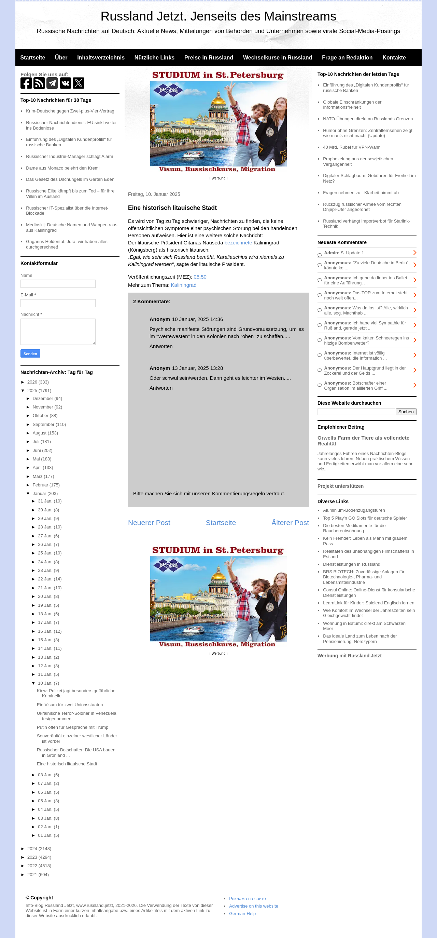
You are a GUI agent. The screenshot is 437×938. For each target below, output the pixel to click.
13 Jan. (46, 657)
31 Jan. (46, 501)
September (44, 424)
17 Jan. (46, 622)
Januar (40, 493)
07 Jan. (46, 783)
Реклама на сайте (247, 898)
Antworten (161, 346)
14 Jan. (46, 648)
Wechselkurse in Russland (277, 58)
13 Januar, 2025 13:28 (197, 368)
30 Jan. (46, 509)
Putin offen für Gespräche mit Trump (72, 727)
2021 (33, 874)
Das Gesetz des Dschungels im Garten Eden (70, 179)
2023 (33, 857)
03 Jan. (46, 818)
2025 (33, 390)
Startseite (32, 58)
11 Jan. (46, 674)
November (44, 407)
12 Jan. (46, 665)
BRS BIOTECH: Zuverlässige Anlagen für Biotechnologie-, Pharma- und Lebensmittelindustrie (363, 577)
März (38, 476)
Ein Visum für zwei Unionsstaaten (70, 704)
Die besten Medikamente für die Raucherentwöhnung (354, 528)
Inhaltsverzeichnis (101, 58)
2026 (33, 382)
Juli (37, 441)
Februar (41, 484)
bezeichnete (238, 242)
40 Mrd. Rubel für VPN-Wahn (352, 147)
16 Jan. (46, 631)
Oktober (41, 415)
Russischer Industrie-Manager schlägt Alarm (69, 156)
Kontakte (394, 58)
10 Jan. (46, 683)
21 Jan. (46, 587)
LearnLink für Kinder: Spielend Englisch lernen (368, 602)
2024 (33, 848)
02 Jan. (46, 826)
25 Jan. (46, 552)
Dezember (44, 398)
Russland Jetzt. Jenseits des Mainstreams (219, 16)
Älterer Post (290, 522)
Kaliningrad (184, 285)
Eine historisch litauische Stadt (67, 763)
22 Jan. (46, 578)
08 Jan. (46, 774)
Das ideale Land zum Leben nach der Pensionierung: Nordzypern (360, 638)
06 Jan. (46, 792)
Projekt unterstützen (341, 486)
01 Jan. (46, 835)
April (38, 467)
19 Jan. (46, 605)
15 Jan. (46, 639)
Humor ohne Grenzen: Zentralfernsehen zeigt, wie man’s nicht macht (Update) (368, 133)
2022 (33, 865)
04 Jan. (46, 809)
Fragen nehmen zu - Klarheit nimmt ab (361, 192)
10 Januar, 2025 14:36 (197, 319)
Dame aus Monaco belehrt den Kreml (62, 168)
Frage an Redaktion (347, 58)
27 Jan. (46, 535)
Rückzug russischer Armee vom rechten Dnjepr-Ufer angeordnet (362, 207)
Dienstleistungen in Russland (351, 564)
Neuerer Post (149, 522)
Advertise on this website (253, 906)
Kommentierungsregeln (238, 493)
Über (61, 58)
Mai (37, 458)
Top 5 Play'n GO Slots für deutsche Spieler (365, 518)
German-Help (242, 913)
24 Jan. (46, 561)
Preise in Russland (208, 58)
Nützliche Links (154, 58)
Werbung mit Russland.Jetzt (350, 655)
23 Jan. (46, 570)
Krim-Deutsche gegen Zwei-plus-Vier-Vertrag (70, 110)
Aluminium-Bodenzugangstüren (354, 510)
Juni (37, 450)
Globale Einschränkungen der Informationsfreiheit (352, 104)
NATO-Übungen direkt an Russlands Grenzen (368, 118)
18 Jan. (46, 613)
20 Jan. (46, 596)
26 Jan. (46, 544)
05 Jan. (46, 800)
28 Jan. (46, 527)
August (40, 433)
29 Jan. (46, 518)
